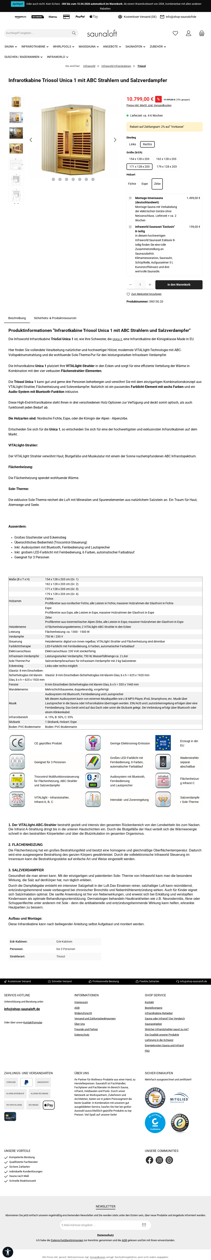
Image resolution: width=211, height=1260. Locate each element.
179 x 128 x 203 (167, 166)
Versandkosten (97, 1257)
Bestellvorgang (153, 1007)
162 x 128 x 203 (166, 159)
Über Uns (79, 1023)
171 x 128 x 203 (139, 166)
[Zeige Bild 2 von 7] (60, 179)
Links (132, 144)
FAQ (147, 1050)
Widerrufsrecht (83, 1013)
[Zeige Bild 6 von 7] (86, 179)
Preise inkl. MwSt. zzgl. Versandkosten (149, 105)
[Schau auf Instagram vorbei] (159, 1160)
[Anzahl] (140, 284)
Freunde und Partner (86, 1029)
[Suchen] (74, 33)
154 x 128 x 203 (139, 159)
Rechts (147, 144)
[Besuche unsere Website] (169, 1160)
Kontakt (149, 1002)
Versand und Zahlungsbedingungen (95, 1018)
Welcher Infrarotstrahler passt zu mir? (167, 1029)
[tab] (17, 318)
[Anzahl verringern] (131, 284)
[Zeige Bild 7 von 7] (93, 179)
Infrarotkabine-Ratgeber (159, 1013)
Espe (145, 184)
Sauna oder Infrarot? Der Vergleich (165, 1018)
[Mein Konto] (188, 33)
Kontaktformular (32, 1022)
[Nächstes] (115, 140)
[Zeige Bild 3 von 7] (66, 179)
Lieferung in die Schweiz (159, 1040)
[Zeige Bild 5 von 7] (79, 179)
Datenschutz (81, 1034)
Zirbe (157, 184)
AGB (77, 1007)
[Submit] (144, 1225)
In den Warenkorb (179, 284)
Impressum (81, 1002)
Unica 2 (117, 339)
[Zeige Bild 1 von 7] (53, 179)
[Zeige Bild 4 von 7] (73, 179)
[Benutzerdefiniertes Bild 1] (155, 1097)
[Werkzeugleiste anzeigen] (7, 1252)
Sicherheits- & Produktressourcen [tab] (55, 318)
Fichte (132, 184)
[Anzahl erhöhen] (150, 284)
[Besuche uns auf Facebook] (149, 1160)
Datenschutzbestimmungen (67, 1240)
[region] (63, 149)
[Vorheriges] (31, 140)
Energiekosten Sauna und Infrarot (164, 1045)
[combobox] (37, 33)
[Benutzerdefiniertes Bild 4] (180, 1122)
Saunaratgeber (153, 1023)
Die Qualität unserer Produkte (162, 1034)
